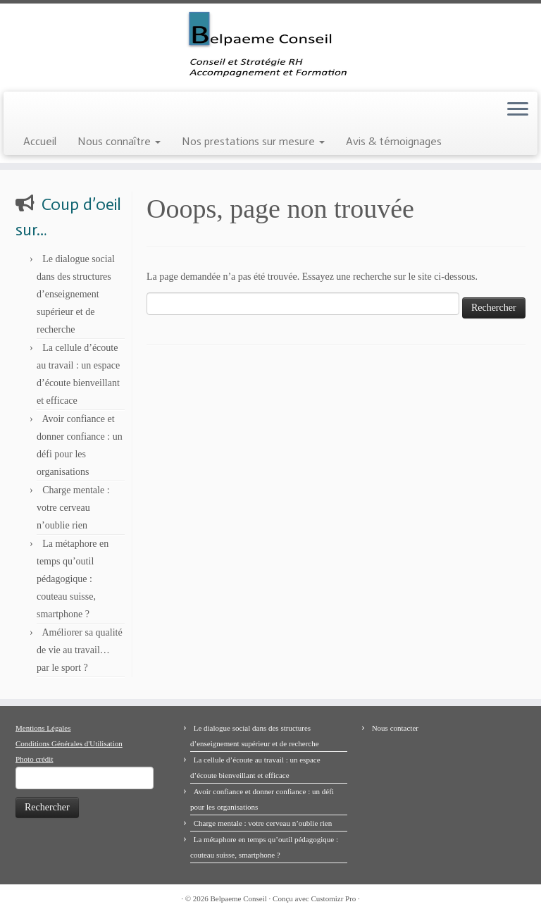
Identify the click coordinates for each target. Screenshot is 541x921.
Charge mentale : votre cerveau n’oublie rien (73, 508)
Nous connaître (119, 141)
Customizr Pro (333, 898)
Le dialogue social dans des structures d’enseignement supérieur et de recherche (76, 294)
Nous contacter (395, 728)
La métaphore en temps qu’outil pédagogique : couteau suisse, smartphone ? (72, 578)
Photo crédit (34, 759)
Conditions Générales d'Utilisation (69, 743)
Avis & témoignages (394, 141)
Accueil (39, 141)
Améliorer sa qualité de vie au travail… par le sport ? (80, 650)
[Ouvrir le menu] (517, 109)
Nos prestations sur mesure (253, 141)
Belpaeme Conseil (239, 898)
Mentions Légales (43, 728)
